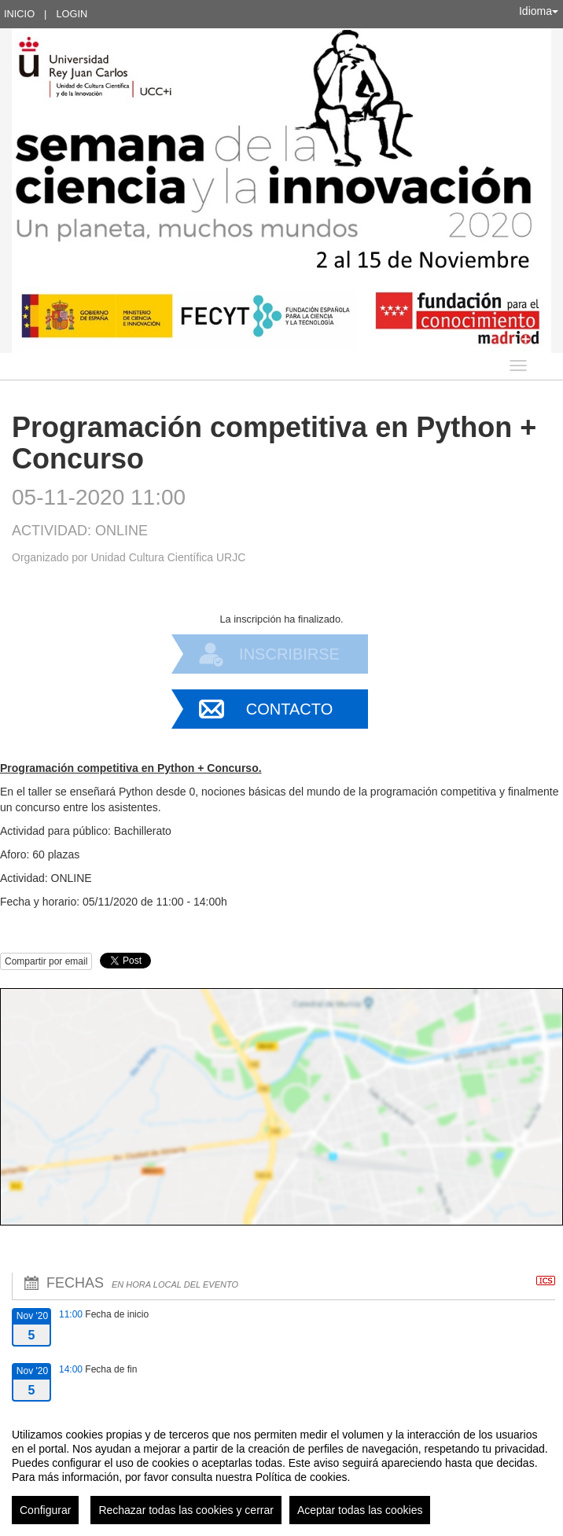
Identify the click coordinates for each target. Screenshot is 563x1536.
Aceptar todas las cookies (360, 1510)
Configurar (45, 1510)
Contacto (289, 709)
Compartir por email (46, 961)
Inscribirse (289, 654)
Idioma (538, 11)
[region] (281, 1470)
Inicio (19, 14)
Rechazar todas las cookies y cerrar (186, 1510)
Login (71, 14)
